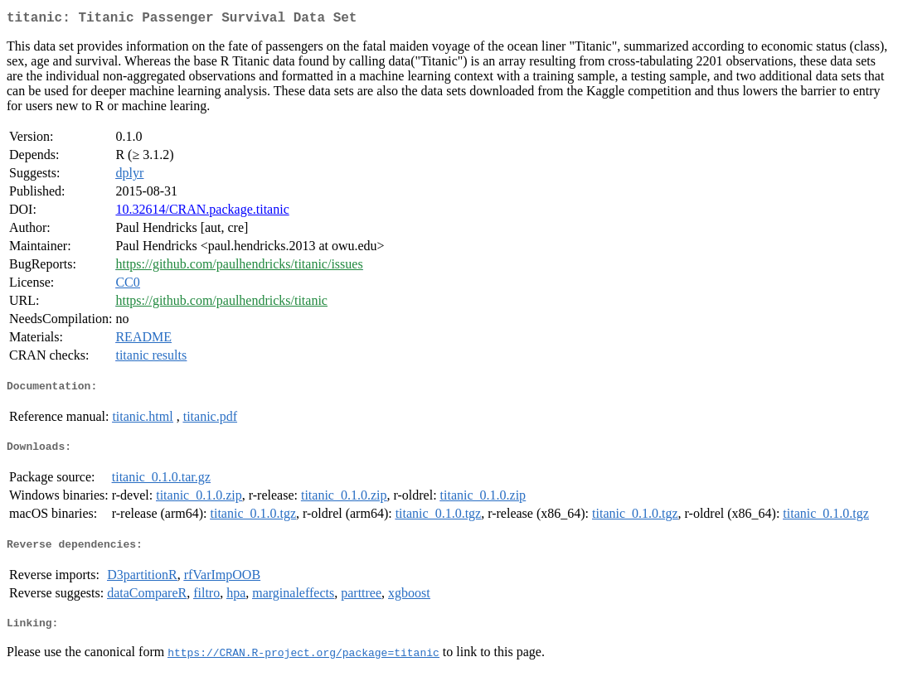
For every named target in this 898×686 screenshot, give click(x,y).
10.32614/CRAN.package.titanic (202, 212)
